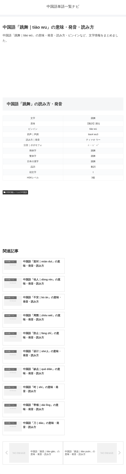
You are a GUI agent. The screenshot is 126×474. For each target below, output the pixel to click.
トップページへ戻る (32, 463)
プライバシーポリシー (93, 463)
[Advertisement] (63, 70)
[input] (63, 398)
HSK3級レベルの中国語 (15, 192)
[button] (120, 398)
